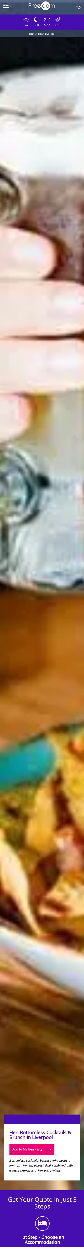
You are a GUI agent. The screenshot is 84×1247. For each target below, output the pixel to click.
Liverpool (50, 33)
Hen (40, 33)
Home (32, 33)
